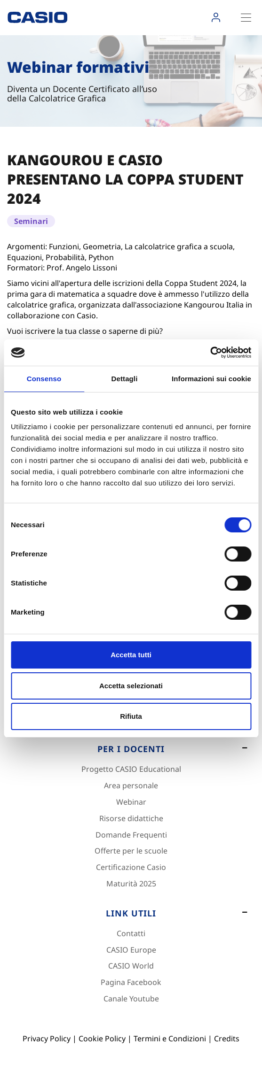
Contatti (131, 933)
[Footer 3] (131, 916)
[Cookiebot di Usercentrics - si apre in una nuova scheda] (210, 352)
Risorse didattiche (131, 818)
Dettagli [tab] (124, 379)
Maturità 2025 (131, 883)
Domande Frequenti (131, 835)
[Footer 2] (131, 752)
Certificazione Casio (131, 867)
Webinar (131, 802)
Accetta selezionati (131, 686)
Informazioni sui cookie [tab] (211, 379)
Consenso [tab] (44, 379)
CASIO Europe (131, 950)
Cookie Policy (102, 1038)
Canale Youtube (131, 998)
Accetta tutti (131, 655)
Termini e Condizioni (170, 1038)
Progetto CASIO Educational (131, 769)
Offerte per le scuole (131, 851)
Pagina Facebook (131, 982)
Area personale (131, 785)
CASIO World (131, 966)
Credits (226, 1038)
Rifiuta (131, 716)
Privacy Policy (47, 1038)
